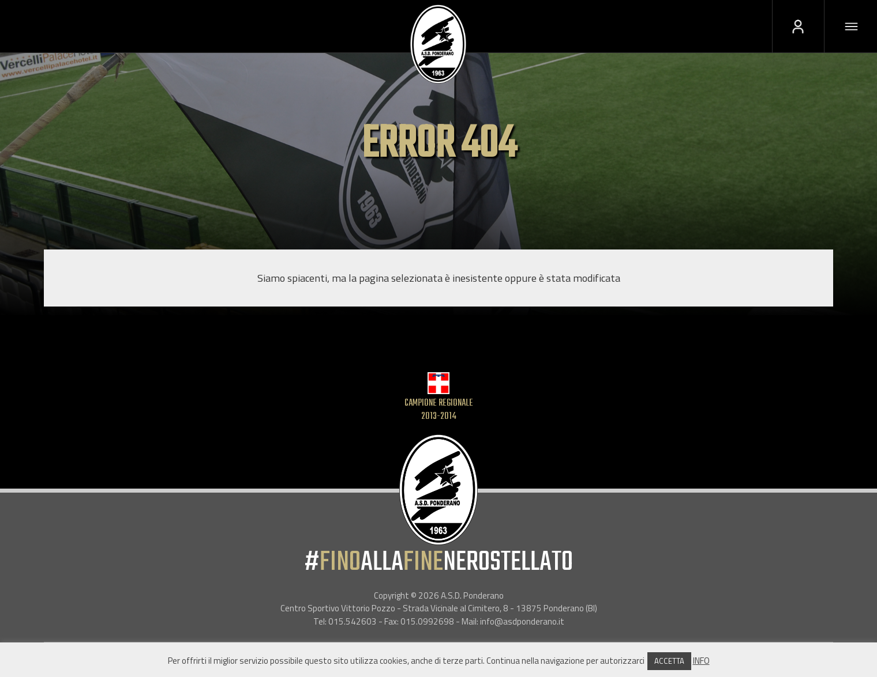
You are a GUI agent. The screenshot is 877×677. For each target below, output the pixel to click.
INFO (701, 660)
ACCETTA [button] (669, 661)
